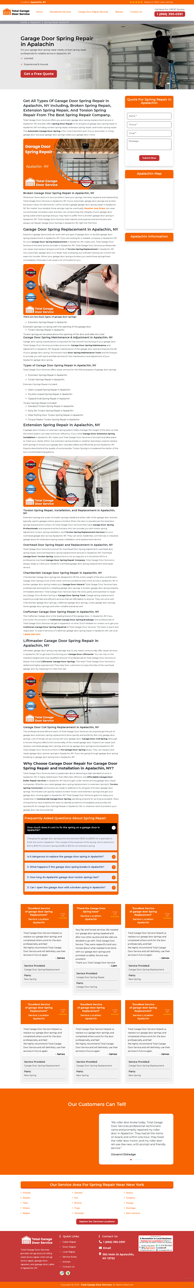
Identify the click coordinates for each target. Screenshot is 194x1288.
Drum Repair (68, 1247)
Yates (25, 1203)
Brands (119, 12)
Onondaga (131, 1208)
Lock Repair (67, 1252)
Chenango (79, 1213)
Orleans (26, 1208)
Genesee (78, 1193)
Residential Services (60, 12)
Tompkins (130, 1198)
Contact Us (136, 12)
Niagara (26, 1213)
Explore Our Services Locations (97, 1221)
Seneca (129, 1193)
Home (39, 12)
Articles (65, 1262)
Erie (76, 1198)
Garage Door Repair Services (93, 12)
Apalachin (35, 22)
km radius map (149, 203)
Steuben (26, 1198)
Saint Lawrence (133, 1213)
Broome (78, 1203)
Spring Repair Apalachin (56, 22)
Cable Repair (68, 1242)
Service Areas (68, 1257)
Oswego (130, 1203)
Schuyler (27, 1193)
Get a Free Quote (39, 74)
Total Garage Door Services (96, 1285)
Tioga (77, 1208)
